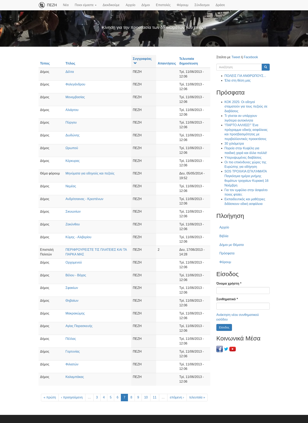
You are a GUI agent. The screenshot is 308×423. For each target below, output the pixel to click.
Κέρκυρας (72, 161)
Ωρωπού (71, 148)
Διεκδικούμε (111, 5)
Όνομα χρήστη (228, 283)
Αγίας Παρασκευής (78, 326)
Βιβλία (223, 236)
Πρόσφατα (226, 253)
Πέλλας (70, 338)
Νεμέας (70, 186)
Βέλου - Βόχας (75, 275)
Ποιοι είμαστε (86, 5)
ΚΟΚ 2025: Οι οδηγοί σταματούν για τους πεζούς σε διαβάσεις (245, 106)
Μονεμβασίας (75, 97)
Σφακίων (71, 288)
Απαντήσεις (167, 63)
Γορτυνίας (72, 351)
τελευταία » (197, 397)
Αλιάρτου (71, 110)
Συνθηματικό (227, 299)
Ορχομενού (73, 262)
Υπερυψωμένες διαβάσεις (243, 157)
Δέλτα (69, 71)
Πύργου (71, 122)
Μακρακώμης (75, 313)
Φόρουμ (182, 5)
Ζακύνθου (72, 224)
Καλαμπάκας (74, 377)
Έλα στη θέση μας (237, 80)
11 (155, 397)
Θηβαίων (71, 300)
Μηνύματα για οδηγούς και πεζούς (90, 173)
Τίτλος (70, 63)
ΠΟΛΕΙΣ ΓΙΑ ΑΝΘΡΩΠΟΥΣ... (245, 75)
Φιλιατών (71, 364)
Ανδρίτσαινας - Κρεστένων (84, 199)
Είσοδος (224, 327)
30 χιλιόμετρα (234, 143)
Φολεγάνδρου (75, 84)
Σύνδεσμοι (201, 5)
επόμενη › (177, 397)
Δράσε (220, 5)
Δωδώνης (72, 135)
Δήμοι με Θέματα (231, 244)
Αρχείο (130, 5)
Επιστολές (163, 5)
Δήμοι (146, 5)
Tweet (235, 57)
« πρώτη (50, 397)
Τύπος (45, 63)
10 (146, 397)
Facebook (251, 57)
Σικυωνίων (73, 211)
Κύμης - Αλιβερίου (78, 237)
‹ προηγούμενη (72, 397)
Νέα (66, 5)
